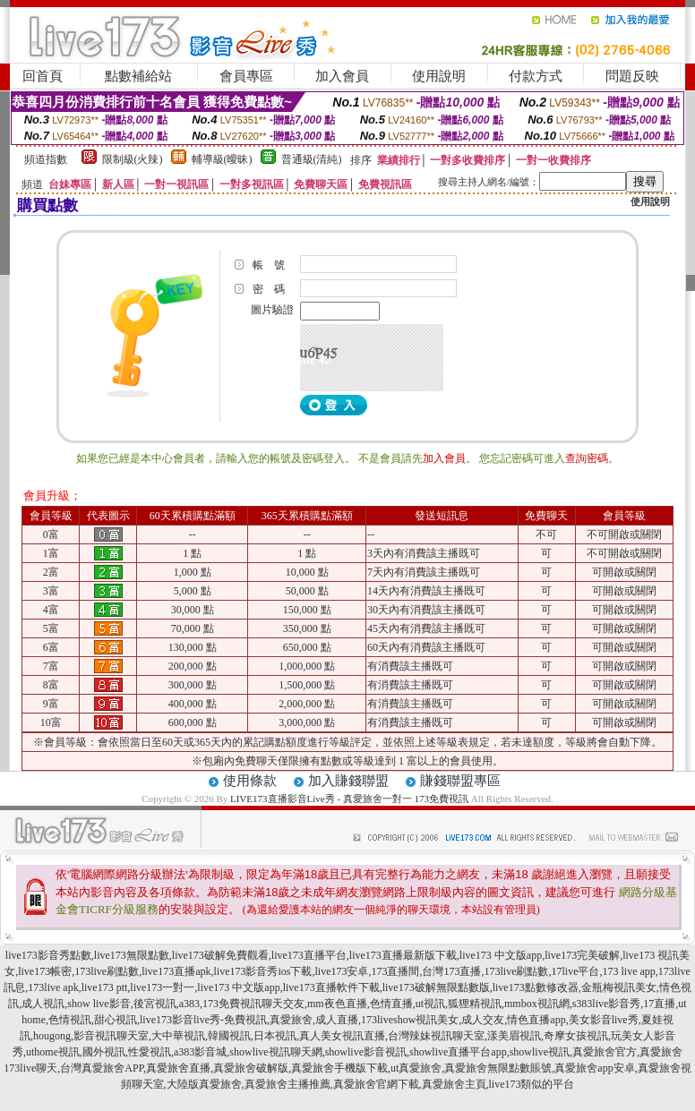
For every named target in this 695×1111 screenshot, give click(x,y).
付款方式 (535, 76)
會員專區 (246, 76)
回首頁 (42, 76)
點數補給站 (138, 76)
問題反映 (632, 76)
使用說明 (439, 76)
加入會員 (342, 76)
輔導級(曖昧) (222, 159)
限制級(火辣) (132, 159)
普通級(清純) (311, 159)
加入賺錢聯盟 (348, 780)
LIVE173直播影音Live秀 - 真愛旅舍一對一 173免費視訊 (349, 798)
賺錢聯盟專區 (460, 780)
